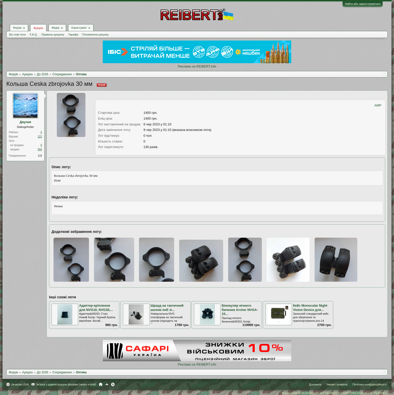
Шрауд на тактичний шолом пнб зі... (167, 308)
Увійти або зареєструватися (362, 3)
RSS (113, 384)
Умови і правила (336, 384)
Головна (101, 384)
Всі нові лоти (17, 34)
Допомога (315, 384)
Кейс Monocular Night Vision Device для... (310, 308)
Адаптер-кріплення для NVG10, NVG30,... (96, 308)
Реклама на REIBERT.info (197, 66)
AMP (377, 105)
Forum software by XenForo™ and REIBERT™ (334, 392)
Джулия (25, 122)
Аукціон (38, 27)
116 (40, 155)
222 (40, 136)
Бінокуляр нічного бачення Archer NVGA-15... (240, 310)
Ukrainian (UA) (20, 384)
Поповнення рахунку (95, 34)
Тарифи (73, 34)
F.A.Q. (33, 34)
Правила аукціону (52, 34)
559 (40, 149)
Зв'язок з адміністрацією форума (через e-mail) (66, 384)
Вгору (107, 384)
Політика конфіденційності (369, 384)
